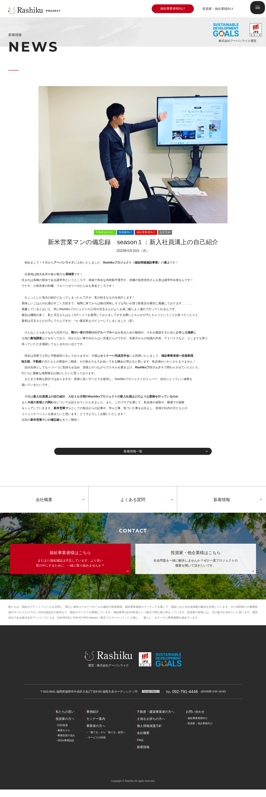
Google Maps (150, 699)
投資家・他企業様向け (218, 8)
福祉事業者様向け (172, 8)
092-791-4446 (182, 699)
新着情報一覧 (133, 455)
